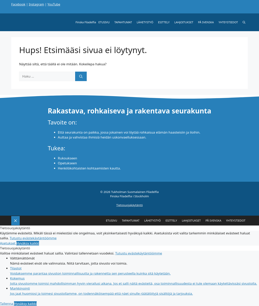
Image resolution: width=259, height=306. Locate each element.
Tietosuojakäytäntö (129, 205)
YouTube (54, 4)
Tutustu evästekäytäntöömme (33, 238)
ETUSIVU (104, 22)
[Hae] (81, 76)
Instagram (36, 4)
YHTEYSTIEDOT (228, 22)
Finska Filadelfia (85, 22)
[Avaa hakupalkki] (244, 22)
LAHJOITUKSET (183, 22)
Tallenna (7, 303)
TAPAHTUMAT (123, 22)
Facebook (18, 4)
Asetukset (8, 243)
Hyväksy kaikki (27, 243)
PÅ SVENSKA (206, 22)
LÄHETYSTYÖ (145, 22)
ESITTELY (164, 22)
